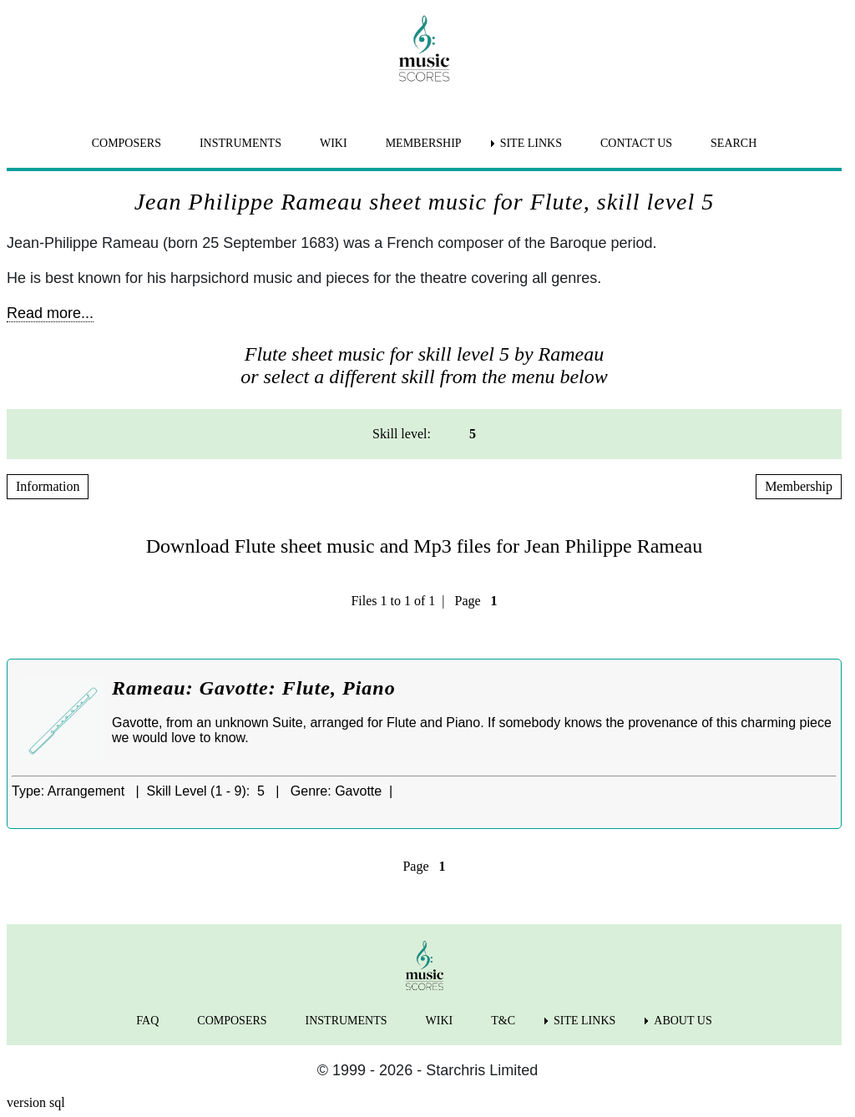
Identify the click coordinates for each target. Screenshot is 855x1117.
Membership (798, 486)
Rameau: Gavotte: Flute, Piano (254, 688)
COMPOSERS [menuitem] (126, 143)
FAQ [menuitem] (147, 1020)
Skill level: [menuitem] (401, 434)
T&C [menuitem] (503, 1020)
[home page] (424, 48)
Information (47, 486)
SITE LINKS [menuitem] (531, 143)
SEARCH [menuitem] (733, 143)
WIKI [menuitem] (333, 143)
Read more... (50, 313)
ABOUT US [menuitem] (682, 1020)
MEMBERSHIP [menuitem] (424, 143)
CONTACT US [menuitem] (636, 143)
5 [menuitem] (472, 434)
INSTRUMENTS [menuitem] (240, 143)
